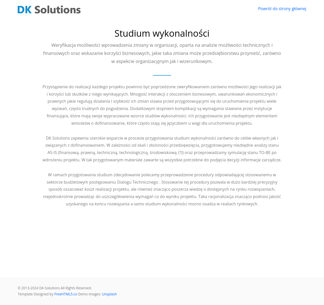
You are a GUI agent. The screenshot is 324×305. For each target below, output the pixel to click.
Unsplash (109, 294)
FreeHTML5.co (65, 294)
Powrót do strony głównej (282, 8)
